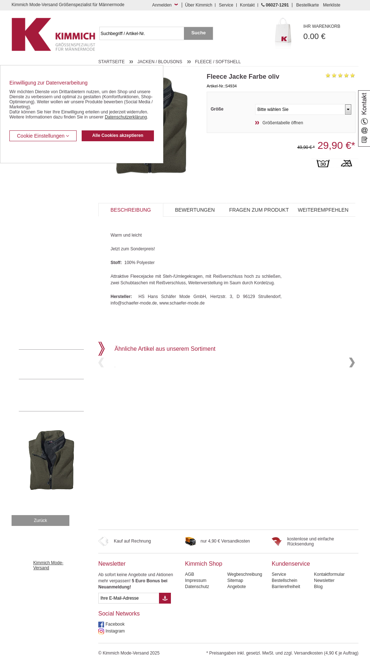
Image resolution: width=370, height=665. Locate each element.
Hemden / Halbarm (37, 261)
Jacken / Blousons (159, 61)
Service (226, 5)
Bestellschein (284, 580)
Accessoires (30, 326)
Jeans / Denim (33, 195)
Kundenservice (291, 564)
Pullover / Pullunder (37, 316)
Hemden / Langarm (37, 249)
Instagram (115, 631)
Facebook (115, 624)
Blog (318, 586)
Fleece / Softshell (218, 61)
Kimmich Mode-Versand (48, 565)
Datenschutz (197, 586)
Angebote (236, 586)
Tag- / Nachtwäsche (38, 294)
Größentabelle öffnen (282, 122)
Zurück (40, 520)
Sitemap (235, 580)
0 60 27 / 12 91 (58, 364)
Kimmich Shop (203, 564)
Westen (26, 184)
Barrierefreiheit (286, 586)
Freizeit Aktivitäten (36, 282)
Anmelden (162, 5)
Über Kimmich (198, 5)
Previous (101, 387)
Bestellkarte (307, 5)
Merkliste (331, 5)
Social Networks (119, 613)
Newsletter (112, 564)
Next (352, 387)
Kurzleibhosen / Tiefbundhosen (48, 227)
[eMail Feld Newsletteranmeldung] (128, 598)
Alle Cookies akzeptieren (117, 135)
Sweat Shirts (31, 304)
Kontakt (247, 5)
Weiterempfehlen (323, 210)
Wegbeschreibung (244, 574)
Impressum (195, 580)
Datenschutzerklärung (126, 117)
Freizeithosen (32, 206)
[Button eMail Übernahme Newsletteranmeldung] (165, 598)
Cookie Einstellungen (43, 136)
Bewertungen (195, 210)
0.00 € (331, 32)
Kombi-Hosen (32, 239)
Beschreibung (131, 210)
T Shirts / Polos (33, 272)
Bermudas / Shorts (37, 217)
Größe (217, 109)
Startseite (111, 61)
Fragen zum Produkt (259, 210)
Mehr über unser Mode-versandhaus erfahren (58, 395)
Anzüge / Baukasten (38, 173)
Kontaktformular (329, 574)
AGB (189, 574)
